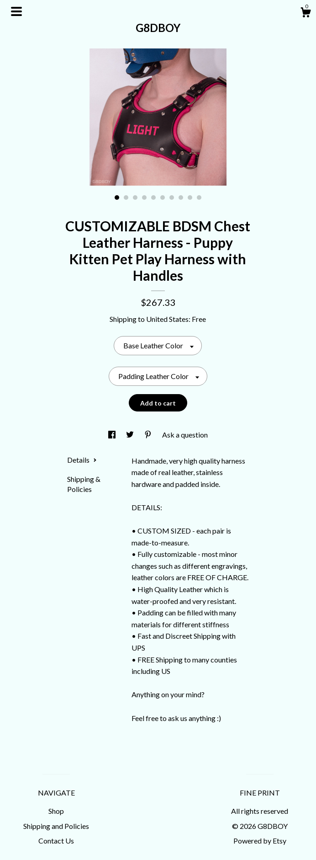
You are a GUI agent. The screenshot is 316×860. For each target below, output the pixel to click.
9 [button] (190, 197)
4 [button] (144, 197)
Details (82, 459)
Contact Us (56, 840)
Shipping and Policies (56, 826)
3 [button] (135, 197)
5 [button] (153, 197)
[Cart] (305, 14)
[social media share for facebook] (112, 434)
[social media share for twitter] (130, 434)
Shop (56, 811)
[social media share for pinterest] (148, 434)
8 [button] (181, 197)
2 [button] (126, 197)
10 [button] (199, 197)
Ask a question (185, 434)
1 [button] (117, 197)
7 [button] (171, 197)
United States (167, 319)
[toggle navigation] (16, 11)
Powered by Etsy (259, 840)
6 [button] (162, 197)
